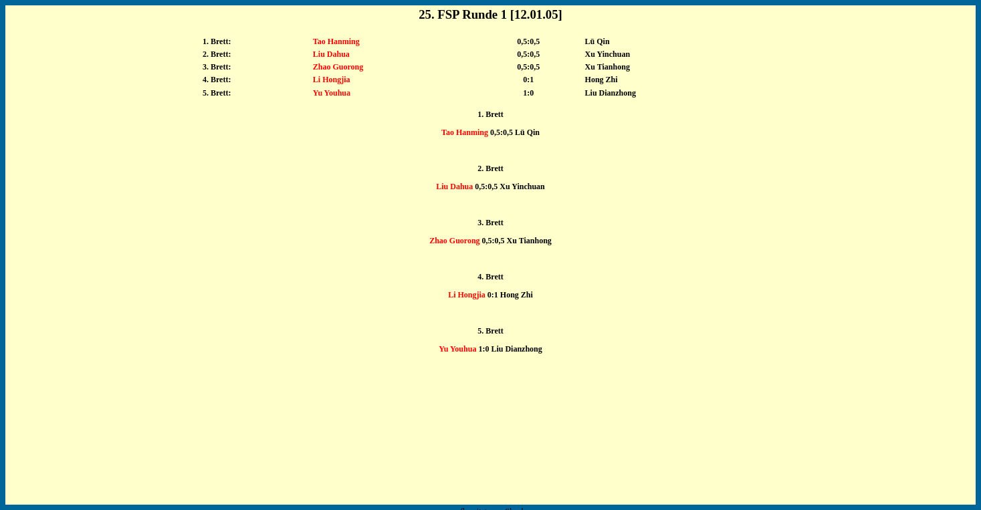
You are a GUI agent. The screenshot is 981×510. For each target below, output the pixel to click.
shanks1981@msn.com (500, 496)
